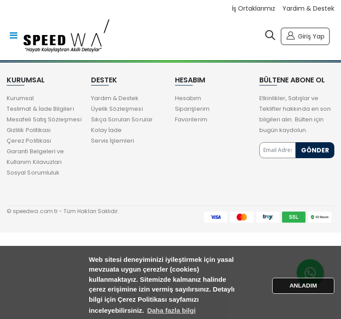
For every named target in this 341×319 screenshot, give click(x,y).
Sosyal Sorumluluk (33, 172)
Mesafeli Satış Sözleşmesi (44, 119)
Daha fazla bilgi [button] (171, 310)
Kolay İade (106, 130)
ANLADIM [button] (303, 285)
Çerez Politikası (29, 140)
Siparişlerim (192, 109)
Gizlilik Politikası (29, 130)
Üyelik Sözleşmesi (117, 109)
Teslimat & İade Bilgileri (40, 109)
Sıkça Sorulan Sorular (122, 119)
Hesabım (188, 98)
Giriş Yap (305, 35)
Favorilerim (191, 119)
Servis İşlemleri (113, 140)
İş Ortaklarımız (253, 8)
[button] (270, 37)
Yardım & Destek (308, 8)
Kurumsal (20, 98)
